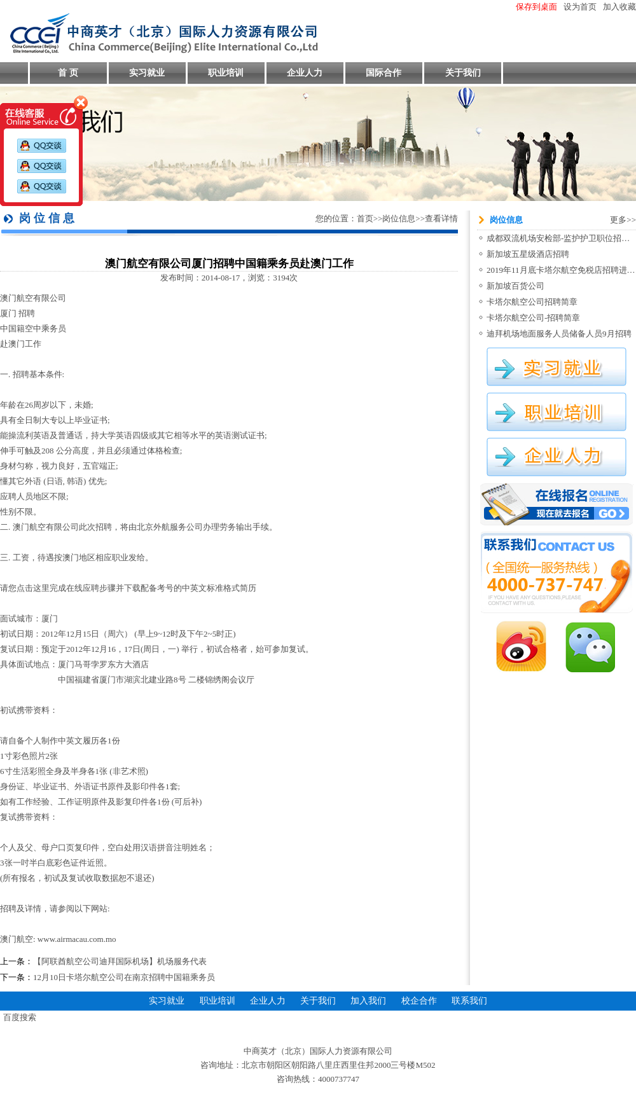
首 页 (68, 73)
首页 (365, 218)
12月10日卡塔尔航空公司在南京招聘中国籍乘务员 (124, 977)
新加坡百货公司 (515, 286)
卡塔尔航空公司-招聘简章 (533, 317)
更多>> (623, 220)
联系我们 (469, 1001)
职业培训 (226, 73)
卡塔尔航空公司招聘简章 (532, 302)
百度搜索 (19, 1017)
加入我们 (368, 1001)
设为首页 (580, 6)
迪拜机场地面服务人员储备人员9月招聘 (559, 333)
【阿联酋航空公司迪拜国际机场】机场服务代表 (120, 961)
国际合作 (383, 73)
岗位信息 (398, 218)
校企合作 (419, 1001)
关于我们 (463, 73)
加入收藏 (619, 6)
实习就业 (147, 73)
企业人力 (304, 73)
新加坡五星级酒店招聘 (528, 254)
